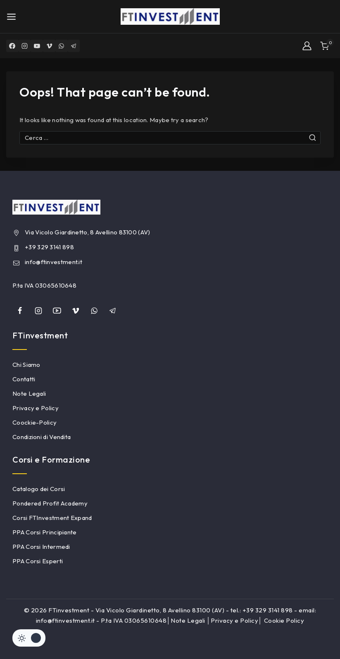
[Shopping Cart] (327, 46)
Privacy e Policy (35, 408)
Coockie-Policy (34, 422)
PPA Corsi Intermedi (41, 546)
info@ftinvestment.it (53, 262)
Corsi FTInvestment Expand (52, 518)
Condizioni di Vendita (41, 437)
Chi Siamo (26, 364)
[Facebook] (12, 46)
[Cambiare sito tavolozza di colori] (28, 638)
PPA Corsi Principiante (44, 532)
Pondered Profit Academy (50, 503)
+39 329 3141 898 (49, 247)
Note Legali (29, 393)
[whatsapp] (94, 310)
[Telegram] (74, 46)
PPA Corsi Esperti (37, 561)
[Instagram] (25, 46)
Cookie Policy (284, 620)
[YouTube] (37, 46)
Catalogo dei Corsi (38, 489)
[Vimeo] (49, 46)
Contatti (23, 379)
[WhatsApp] (62, 46)
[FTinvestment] (170, 16)
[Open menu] (11, 17)
